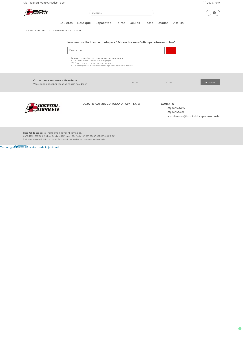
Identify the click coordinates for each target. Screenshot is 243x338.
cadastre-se (57, 2)
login (43, 2)
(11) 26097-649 (211, 2)
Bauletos (66, 23)
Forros (120, 23)
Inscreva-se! (209, 82)
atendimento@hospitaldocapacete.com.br (193, 116)
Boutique (84, 23)
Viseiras (178, 23)
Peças (148, 23)
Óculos (135, 23)
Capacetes (103, 23)
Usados (163, 23)
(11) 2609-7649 (176, 108)
